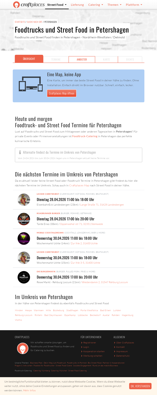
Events (130, 59)
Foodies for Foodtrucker (44, 365)
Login (85, 347)
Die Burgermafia (46, 271)
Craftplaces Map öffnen (61, 93)
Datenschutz (122, 355)
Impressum (121, 351)
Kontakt (119, 347)
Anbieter (82, 59)
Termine (56, 59)
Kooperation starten (93, 351)
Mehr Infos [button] (29, 390)
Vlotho (18, 320)
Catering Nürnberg (41, 370)
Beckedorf (95, 315)
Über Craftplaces (124, 342)
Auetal (106, 315)
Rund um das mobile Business (105, 365)
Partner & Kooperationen (114, 363)
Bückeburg (58, 310)
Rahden (116, 315)
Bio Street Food (95, 363)
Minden (19, 310)
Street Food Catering (77, 370)
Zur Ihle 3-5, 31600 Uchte (85, 262)
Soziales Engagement (82, 365)
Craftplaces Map (79, 185)
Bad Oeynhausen (53, 315)
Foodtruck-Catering (84, 136)
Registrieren (88, 342)
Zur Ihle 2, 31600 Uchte (84, 243)
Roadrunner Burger (48, 213)
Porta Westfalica (89, 310)
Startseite (20, 21)
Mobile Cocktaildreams (50, 232)
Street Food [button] (55, 4)
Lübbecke (83, 315)
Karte (106, 59)
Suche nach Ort (34, 21)
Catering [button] (94, 4)
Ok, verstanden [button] (140, 386)
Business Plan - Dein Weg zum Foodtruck (48, 363)
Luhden (117, 310)
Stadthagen (72, 310)
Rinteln (38, 315)
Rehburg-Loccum (23, 315)
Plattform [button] (133, 4)
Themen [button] (113, 4)
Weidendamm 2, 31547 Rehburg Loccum (105, 282)
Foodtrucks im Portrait (77, 363)
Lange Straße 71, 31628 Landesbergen (102, 204)
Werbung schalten (91, 355)
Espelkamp (70, 315)
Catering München (59, 370)
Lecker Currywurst (48, 194)
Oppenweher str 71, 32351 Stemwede (81, 223)
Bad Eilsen (105, 310)
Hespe (28, 310)
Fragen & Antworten (23, 365)
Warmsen (39, 310)
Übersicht (29, 59)
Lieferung (77, 4)
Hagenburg (127, 315)
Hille (48, 310)
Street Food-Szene (64, 365)
